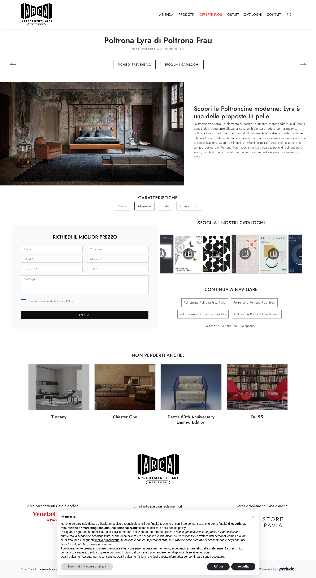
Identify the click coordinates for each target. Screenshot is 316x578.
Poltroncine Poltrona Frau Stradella (203, 314)
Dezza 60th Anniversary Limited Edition (191, 420)
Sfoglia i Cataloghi (182, 64)
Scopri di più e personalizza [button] (87, 566)
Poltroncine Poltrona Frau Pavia (205, 302)
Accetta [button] (243, 566)
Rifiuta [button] (218, 566)
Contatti (274, 14)
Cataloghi (253, 14)
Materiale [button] (144, 206)
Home (135, 49)
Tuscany (58, 417)
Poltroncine (171, 49)
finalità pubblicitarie (107, 540)
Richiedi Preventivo (134, 64)
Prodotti (186, 14)
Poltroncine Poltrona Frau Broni (254, 302)
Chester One (125, 417)
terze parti (125, 532)
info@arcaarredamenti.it (162, 506)
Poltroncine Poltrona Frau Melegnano (229, 326)
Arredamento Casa (151, 49)
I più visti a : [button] (189, 206)
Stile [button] (166, 206)
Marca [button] (122, 206)
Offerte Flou (210, 14)
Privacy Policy (65, 301)
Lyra (181, 49)
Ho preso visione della (51, 301)
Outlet (233, 14)
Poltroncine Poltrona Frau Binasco (256, 314)
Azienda (166, 14)
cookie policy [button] (177, 528)
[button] (253, 516)
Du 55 (257, 417)
